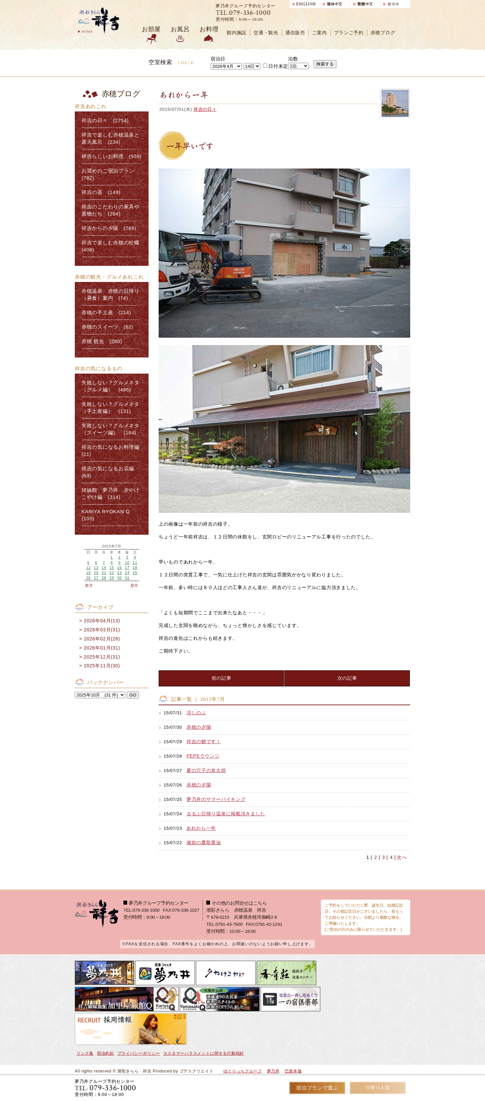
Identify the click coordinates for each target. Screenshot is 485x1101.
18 (134, 568)
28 (104, 578)
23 (119, 573)
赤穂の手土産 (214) (106, 312)
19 (88, 573)
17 (127, 568)
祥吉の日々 (205, 109)
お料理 (209, 29)
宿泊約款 (105, 1053)
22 (111, 573)
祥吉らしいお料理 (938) (112, 156)
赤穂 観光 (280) (102, 341)
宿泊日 (218, 58)
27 (96, 578)
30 (119, 578)
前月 (89, 585)
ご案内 (319, 32)
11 (134, 563)
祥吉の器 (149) (101, 192)
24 (127, 573)
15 (111, 568)
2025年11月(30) (102, 665)
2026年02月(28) (102, 638)
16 (119, 568)
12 (88, 568)
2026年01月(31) (102, 648)
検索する (325, 63)
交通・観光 (266, 32)
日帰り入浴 (378, 1088)
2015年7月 (111, 546)
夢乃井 (273, 1071)
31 (127, 578)
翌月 (134, 585)
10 (127, 563)
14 (104, 568)
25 (134, 573)
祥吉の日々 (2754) (105, 120)
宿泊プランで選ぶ (317, 1088)
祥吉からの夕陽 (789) (109, 228)
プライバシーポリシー (138, 1053)
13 (96, 568)
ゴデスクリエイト (196, 1071)
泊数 (293, 58)
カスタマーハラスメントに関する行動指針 (203, 1053)
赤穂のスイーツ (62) (107, 327)
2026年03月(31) (102, 629)
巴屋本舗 (293, 1071)
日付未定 (275, 66)
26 (88, 578)
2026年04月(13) (102, 620)
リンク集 (85, 1053)
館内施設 (237, 32)
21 (104, 573)
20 (96, 573)
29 (111, 578)
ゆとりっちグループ (242, 1071)
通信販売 (295, 32)
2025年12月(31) (102, 657)
